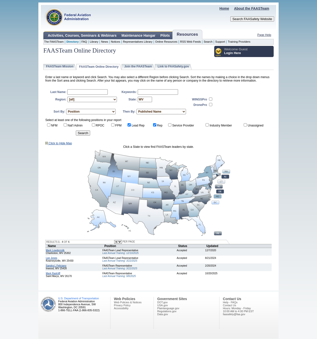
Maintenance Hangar (139, 35)
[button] (218, 52)
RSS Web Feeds (190, 41)
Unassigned (255, 125)
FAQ (84, 41)
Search (208, 41)
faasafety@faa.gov (234, 314)
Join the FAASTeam (138, 66)
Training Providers (239, 41)
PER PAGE (128, 241)
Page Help (264, 35)
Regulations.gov (166, 311)
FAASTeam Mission (59, 66)
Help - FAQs (230, 302)
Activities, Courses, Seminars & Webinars (82, 35)
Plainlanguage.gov (168, 308)
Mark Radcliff (53, 273)
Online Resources (166, 41)
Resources (187, 34)
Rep (159, 125)
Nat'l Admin (75, 125)
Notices (115, 41)
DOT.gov (162, 302)
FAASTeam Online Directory (98, 66)
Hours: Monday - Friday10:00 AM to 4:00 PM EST (238, 310)
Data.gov (162, 314)
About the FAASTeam (251, 8)
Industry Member (221, 125)
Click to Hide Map (58, 143)
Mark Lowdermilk (55, 250)
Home (224, 8)
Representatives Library (137, 41)
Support (220, 41)
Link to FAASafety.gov (173, 66)
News (104, 41)
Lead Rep (138, 125)
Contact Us (229, 305)
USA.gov (162, 305)
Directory (72, 41)
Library (94, 41)
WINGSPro (199, 99)
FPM (118, 125)
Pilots (165, 35)
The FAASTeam (54, 41)
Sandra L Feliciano (56, 265)
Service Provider (183, 125)
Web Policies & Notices (127, 302)
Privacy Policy (122, 305)
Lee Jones (51, 258)
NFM (54, 125)
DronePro (200, 105)
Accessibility (121, 308)
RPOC (100, 125)
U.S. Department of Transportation (78, 298)
